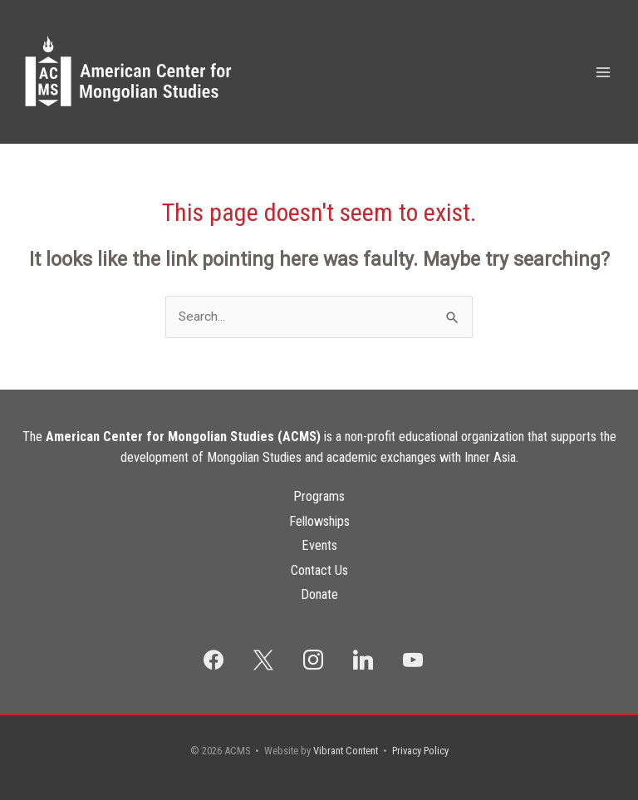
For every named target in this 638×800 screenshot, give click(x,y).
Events (319, 545)
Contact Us (319, 570)
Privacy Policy (420, 750)
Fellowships (319, 521)
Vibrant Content (345, 750)
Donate (319, 594)
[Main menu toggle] (603, 72)
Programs (319, 496)
